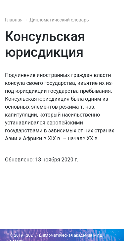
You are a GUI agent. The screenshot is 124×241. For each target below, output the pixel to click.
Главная (14, 19)
